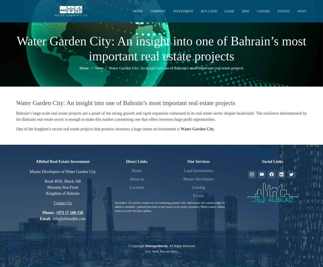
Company (158, 11)
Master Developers (198, 179)
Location (137, 187)
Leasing (198, 187)
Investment (183, 11)
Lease (229, 11)
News (301, 11)
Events (284, 11)
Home (137, 11)
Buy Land (209, 11)
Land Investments (198, 171)
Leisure (263, 11)
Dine (245, 11)
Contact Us (63, 203)
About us (136, 179)
